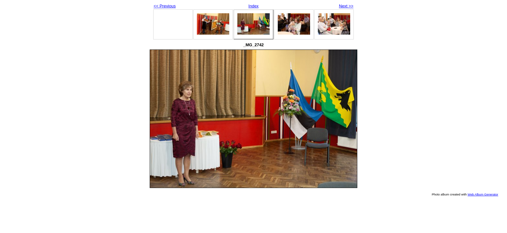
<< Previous (165, 6)
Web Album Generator (483, 194)
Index (253, 6)
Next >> (346, 6)
